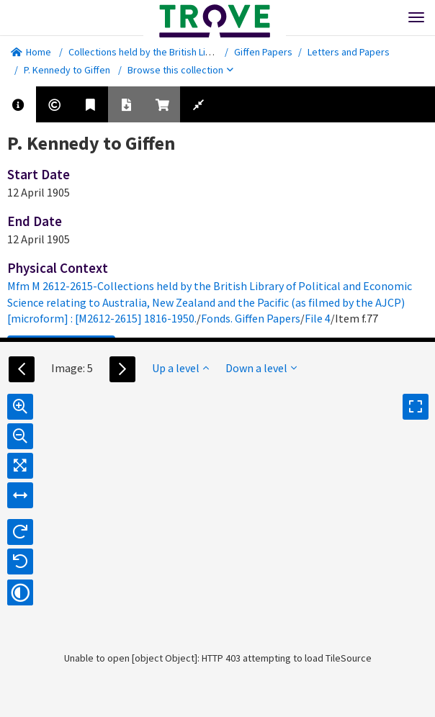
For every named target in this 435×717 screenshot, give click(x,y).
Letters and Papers (349, 51)
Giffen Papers (263, 51)
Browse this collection (180, 69)
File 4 (318, 318)
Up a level (180, 368)
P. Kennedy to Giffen (67, 69)
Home (31, 51)
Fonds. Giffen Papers (250, 318)
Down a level (261, 368)
